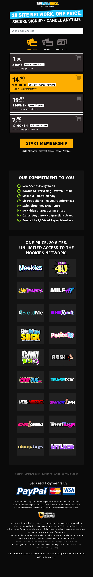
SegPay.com (16, 526)
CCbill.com (64, 526)
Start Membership (46, 143)
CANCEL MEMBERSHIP (27, 474)
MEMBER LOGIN (51, 474)
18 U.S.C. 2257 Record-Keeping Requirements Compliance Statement (46, 541)
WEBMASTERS (70, 474)
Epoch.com (77, 526)
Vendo (53, 526)
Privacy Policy (52, 547)
